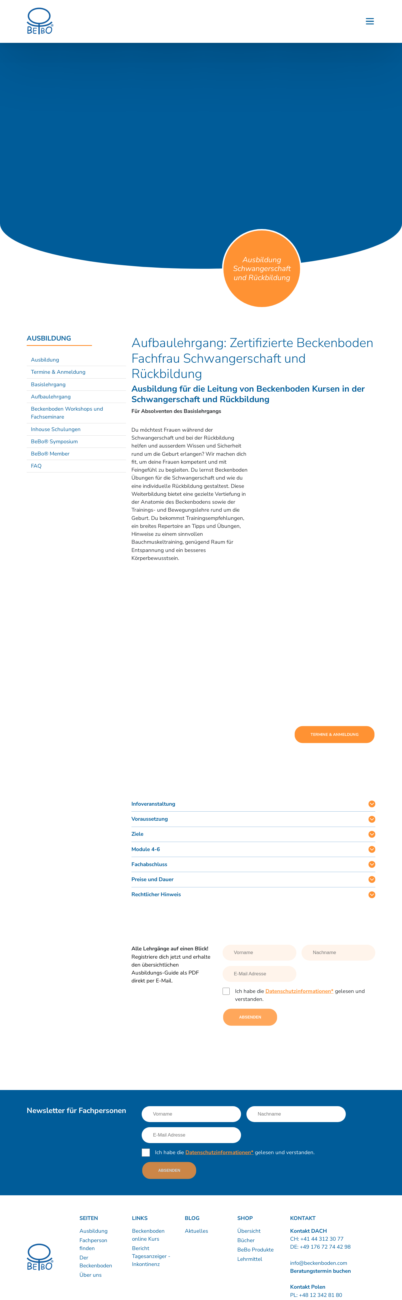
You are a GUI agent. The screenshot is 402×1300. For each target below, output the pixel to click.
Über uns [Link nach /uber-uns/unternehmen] (90, 1275)
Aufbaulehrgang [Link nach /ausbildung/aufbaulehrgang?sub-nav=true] (51, 396)
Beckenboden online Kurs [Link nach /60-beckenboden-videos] (148, 1235)
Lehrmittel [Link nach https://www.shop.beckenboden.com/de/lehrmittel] (249, 1259)
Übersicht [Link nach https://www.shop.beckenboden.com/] (249, 1231)
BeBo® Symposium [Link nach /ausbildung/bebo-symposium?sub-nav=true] (54, 441)
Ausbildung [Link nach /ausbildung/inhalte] (93, 1231)
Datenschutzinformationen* (299, 991)
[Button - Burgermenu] (370, 21)
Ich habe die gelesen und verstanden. (300, 995)
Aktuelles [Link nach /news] (196, 1231)
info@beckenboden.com (318, 1263)
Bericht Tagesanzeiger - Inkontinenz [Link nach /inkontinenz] (151, 1256)
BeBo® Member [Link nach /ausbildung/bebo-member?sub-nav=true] (50, 453)
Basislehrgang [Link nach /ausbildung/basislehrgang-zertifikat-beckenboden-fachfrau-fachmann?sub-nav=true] (48, 384)
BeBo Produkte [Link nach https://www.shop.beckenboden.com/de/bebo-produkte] (255, 1249)
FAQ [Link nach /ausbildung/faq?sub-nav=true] (36, 466)
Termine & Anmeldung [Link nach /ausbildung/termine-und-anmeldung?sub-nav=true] (58, 372)
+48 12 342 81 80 (320, 1295)
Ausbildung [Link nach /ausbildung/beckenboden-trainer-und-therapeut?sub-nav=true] (45, 360)
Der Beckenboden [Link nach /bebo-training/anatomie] (95, 1261)
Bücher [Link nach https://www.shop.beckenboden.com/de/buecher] (246, 1240)
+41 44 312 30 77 (322, 1239)
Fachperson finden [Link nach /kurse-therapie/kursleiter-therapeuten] (93, 1244)
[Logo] (40, 21)
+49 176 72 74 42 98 (325, 1247)
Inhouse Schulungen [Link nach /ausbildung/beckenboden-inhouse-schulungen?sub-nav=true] (56, 429)
